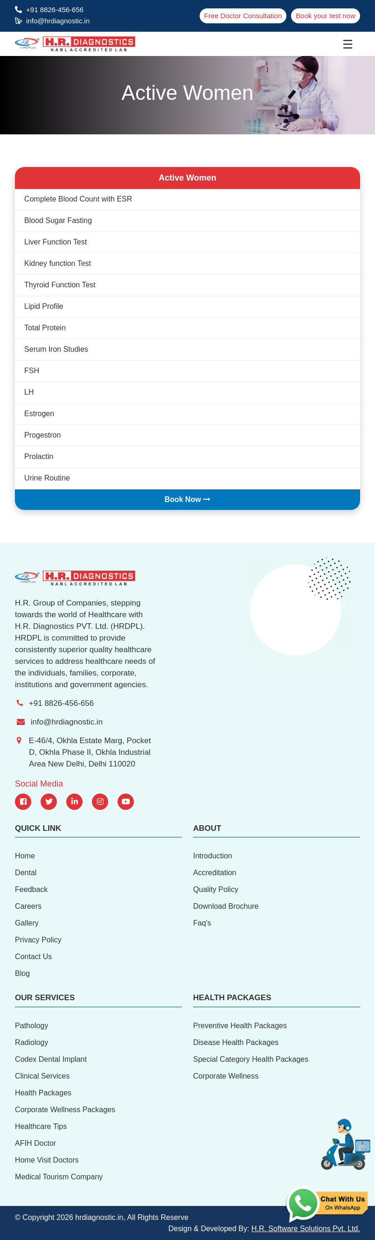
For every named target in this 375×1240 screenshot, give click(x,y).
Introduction (212, 856)
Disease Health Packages (235, 1042)
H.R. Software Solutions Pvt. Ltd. (305, 1229)
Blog (22, 973)
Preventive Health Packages (240, 1026)
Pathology (31, 1026)
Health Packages (43, 1093)
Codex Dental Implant (51, 1059)
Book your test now (325, 16)
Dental (25, 873)
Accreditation (214, 873)
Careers (28, 906)
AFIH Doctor (35, 1143)
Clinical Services (42, 1076)
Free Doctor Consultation (243, 16)
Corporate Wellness (225, 1076)
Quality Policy (215, 889)
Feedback (31, 889)
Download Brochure (226, 906)
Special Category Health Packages (250, 1059)
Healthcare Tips (41, 1126)
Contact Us (33, 957)
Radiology (31, 1042)
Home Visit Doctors (47, 1160)
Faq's (202, 923)
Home (25, 856)
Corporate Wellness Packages (65, 1110)
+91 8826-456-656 (54, 10)
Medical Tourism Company (59, 1177)
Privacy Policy (38, 940)
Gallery (27, 923)
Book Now (188, 499)
